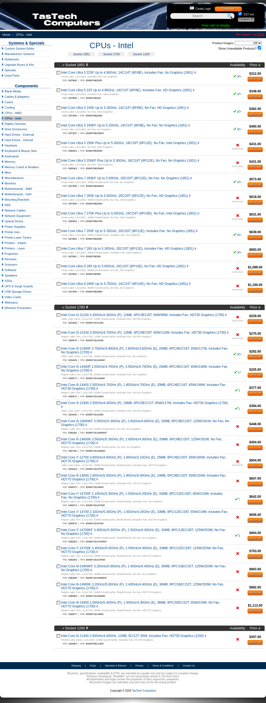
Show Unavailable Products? (237, 48)
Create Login (203, 8)
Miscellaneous (12, 178)
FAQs (93, 665)
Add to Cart (255, 78)
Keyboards (10, 156)
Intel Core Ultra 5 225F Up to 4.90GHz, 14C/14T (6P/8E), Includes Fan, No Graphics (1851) (127, 72)
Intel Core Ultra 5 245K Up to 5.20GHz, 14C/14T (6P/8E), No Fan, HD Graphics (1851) (123, 108)
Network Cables (13, 210)
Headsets (9, 145)
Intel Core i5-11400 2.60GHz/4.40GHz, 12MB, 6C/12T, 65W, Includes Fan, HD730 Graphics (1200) (132, 636)
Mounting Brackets (15, 199)
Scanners (9, 264)
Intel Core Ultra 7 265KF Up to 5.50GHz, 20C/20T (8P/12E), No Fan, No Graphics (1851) (125, 178)
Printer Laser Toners (16, 237)
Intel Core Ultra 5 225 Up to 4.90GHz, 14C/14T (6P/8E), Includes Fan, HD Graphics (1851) (126, 90)
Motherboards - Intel (16, 194)
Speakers (9, 275)
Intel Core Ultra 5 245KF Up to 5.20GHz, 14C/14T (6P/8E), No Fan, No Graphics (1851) (124, 125)
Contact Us (189, 665)
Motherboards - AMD (16, 188)
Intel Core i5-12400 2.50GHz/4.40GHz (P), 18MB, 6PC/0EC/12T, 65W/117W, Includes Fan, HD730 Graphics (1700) (144, 403)
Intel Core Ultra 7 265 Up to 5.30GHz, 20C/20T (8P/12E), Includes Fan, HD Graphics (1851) (127, 248)
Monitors (8, 183)
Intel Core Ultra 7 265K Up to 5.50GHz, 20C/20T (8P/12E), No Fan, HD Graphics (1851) (124, 196)
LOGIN (259, 34)
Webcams (9, 302)
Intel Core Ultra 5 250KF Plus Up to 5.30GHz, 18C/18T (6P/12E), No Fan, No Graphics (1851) (129, 160)
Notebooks (10, 59)
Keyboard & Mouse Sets (19, 150)
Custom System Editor (17, 48)
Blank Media (11, 91)
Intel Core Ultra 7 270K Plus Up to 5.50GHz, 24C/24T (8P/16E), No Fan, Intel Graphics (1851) (129, 213)
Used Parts (10, 75)
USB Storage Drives (16, 291)
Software (8, 270)
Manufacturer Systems (17, 54)
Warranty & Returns (115, 665)
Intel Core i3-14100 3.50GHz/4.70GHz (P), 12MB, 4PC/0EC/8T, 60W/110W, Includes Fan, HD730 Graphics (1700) (143, 332)
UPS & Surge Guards (17, 286)
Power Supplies (13, 226)
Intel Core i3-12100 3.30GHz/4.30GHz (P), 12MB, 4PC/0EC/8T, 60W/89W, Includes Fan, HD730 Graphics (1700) (142, 315)
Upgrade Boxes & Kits (17, 64)
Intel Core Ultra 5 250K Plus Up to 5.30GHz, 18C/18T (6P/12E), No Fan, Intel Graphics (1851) (129, 143)
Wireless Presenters (16, 308)
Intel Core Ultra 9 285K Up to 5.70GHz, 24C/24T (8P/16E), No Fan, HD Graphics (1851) (124, 284)
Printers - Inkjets (13, 243)
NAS (6, 205)
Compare (246, 19)
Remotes (9, 259)
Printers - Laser (13, 248)
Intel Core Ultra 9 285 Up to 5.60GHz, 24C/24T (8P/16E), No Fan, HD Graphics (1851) (123, 266)
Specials (8, 70)
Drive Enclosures (14, 129)
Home (6, 34)
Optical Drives (12, 221)
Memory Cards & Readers (20, 167)
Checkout (228, 8)
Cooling (8, 107)
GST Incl (248, 14)
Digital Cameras (13, 123)
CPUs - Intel (24, 34)
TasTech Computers (144, 690)
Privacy (139, 665)
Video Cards (11, 297)
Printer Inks (10, 232)
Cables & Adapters (15, 96)
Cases (7, 102)
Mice (6, 172)
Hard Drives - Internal (17, 140)
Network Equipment (16, 215)
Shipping (76, 665)
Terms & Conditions (163, 665)
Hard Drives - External (17, 134)
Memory (8, 161)
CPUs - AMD (11, 113)
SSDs (6, 280)
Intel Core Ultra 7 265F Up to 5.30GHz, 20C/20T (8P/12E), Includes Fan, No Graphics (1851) (128, 231)
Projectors (9, 253)
